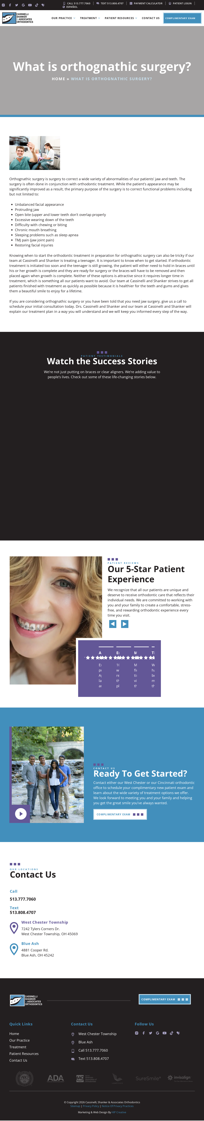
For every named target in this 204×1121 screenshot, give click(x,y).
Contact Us (151, 18)
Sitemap (75, 1106)
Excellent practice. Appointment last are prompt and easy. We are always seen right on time (100, 675)
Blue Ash (30, 943)
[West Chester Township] (14, 929)
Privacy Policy (91, 1106)
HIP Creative (119, 1112)
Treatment (91, 18)
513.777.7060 (25, 899)
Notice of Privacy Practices (118, 1106)
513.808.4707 (25, 912)
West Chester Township (44, 922)
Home (58, 78)
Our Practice (64, 18)
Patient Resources (122, 18)
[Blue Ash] (14, 950)
